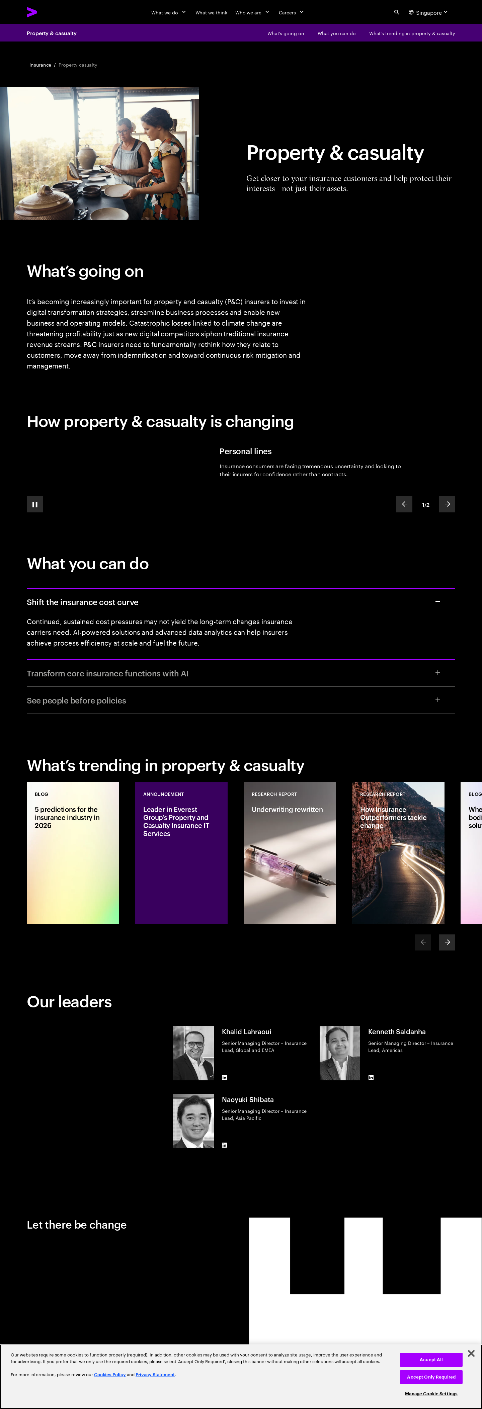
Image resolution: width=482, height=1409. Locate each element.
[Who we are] (253, 12)
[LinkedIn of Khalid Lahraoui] (225, 1078)
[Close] (471, 1353)
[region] (241, 1376)
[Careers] (292, 12)
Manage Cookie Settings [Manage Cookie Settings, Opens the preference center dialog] (431, 1394)
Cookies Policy (110, 1375)
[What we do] (169, 12)
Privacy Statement (155, 1375)
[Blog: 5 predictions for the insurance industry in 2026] (73, 853)
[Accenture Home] (47, 12)
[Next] (447, 942)
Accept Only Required (431, 1377)
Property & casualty (51, 32)
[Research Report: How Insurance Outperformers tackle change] (398, 853)
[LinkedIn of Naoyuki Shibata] (225, 1145)
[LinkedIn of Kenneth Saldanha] (371, 1078)
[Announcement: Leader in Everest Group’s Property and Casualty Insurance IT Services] (181, 853)
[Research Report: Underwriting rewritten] (290, 853)
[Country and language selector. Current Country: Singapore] (429, 12)
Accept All (431, 1359)
